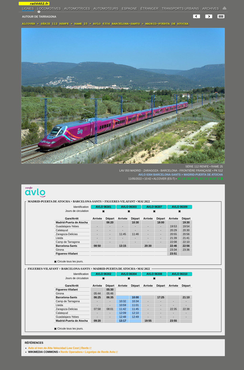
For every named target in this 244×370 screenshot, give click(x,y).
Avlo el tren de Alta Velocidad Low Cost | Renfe (58, 348)
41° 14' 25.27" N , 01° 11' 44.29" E (199, 178)
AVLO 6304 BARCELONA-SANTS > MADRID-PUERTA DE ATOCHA (180, 174)
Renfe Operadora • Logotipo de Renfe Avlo (87, 352)
